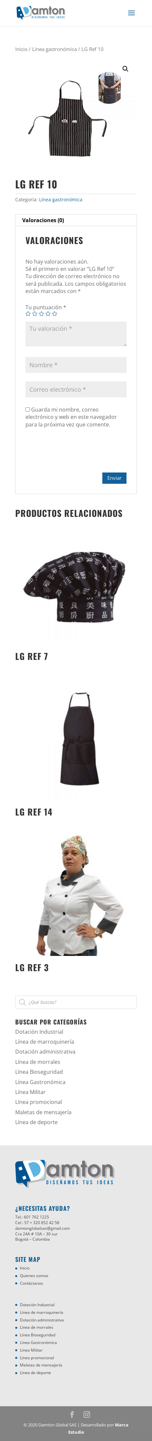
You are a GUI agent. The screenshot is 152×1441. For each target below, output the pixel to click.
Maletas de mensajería (43, 1112)
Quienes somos (34, 1275)
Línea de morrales (37, 1062)
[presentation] (75, 453)
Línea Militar (30, 1092)
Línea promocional (38, 1102)
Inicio (21, 49)
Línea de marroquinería (44, 1041)
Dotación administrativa (45, 1051)
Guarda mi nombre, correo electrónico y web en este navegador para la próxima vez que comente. (71, 417)
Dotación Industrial (39, 1031)
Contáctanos (31, 1283)
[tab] (76, 220)
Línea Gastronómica (40, 1082)
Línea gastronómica (54, 49)
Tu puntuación (45, 307)
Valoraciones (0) (43, 220)
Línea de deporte (36, 1122)
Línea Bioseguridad (39, 1071)
